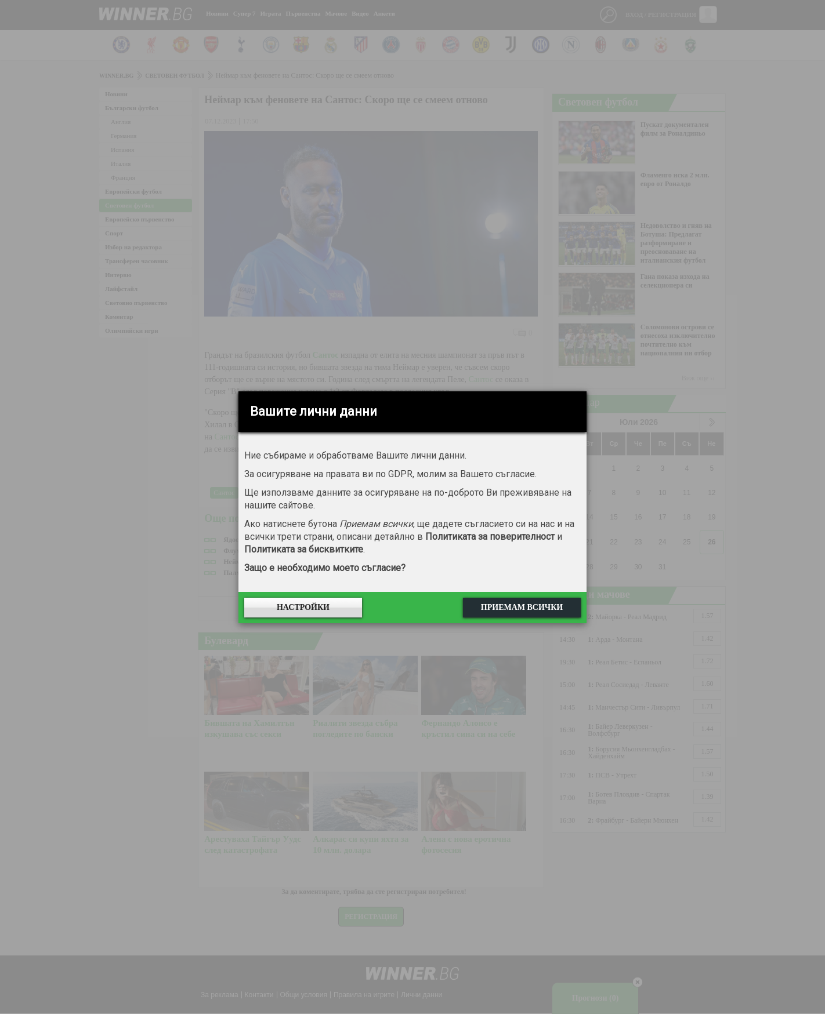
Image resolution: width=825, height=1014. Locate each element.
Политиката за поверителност (490, 536)
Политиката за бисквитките (303, 549)
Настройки (303, 607)
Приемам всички (522, 607)
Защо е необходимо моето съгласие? (325, 567)
